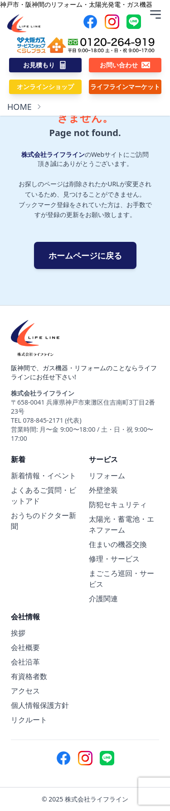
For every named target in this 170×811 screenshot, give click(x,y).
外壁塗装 (103, 490)
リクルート (29, 720)
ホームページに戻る (85, 255)
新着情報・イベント (43, 476)
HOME (19, 106)
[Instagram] (112, 21)
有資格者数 (29, 676)
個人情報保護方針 (40, 705)
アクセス (25, 691)
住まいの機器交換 (118, 544)
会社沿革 (25, 662)
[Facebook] (90, 21)
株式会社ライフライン (53, 154)
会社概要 (25, 647)
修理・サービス (114, 559)
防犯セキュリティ (118, 504)
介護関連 (103, 599)
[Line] (133, 21)
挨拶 (18, 633)
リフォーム (107, 476)
